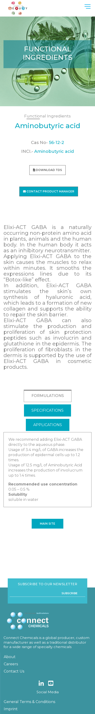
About (10, 693)
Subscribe (65, 632)
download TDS (47, 170)
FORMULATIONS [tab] (47, 395)
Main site (47, 523)
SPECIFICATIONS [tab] (47, 410)
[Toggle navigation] (88, 6)
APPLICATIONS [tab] (47, 425)
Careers (11, 700)
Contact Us (14, 708)
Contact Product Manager (48, 191)
